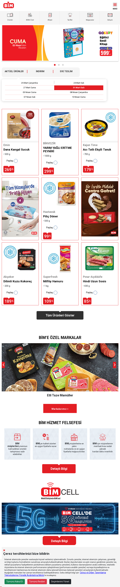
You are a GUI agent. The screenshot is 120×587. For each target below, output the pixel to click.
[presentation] (3, 365)
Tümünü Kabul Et (14, 581)
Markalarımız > (60, 409)
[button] (55, 65)
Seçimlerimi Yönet (60, 581)
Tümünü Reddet (37, 581)
